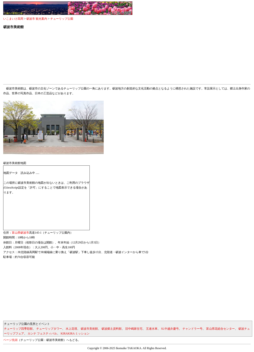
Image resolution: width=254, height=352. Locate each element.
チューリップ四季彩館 (18, 328)
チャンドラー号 (192, 328)
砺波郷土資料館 (112, 328)
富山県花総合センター (220, 328)
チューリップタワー (49, 328)
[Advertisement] (110, 58)
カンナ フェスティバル (42, 333)
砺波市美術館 (89, 328)
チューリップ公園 (61, 18)
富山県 (16, 232)
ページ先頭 (10, 339)
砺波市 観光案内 (36, 18)
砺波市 (24, 232)
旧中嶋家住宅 (133, 328)
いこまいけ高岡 (13, 18)
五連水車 (151, 328)
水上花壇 (71, 328)
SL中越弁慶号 (170, 328)
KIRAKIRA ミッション (75, 333)
